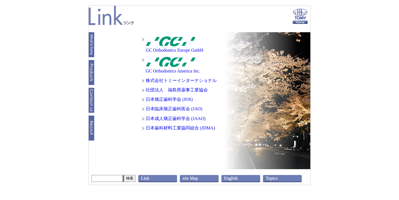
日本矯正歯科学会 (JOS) (169, 99)
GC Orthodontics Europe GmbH (174, 47)
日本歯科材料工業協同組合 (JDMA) (180, 128)
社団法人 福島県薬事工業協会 (177, 90)
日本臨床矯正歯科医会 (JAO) (174, 108)
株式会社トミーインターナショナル (181, 80)
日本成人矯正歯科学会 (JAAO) (176, 118)
